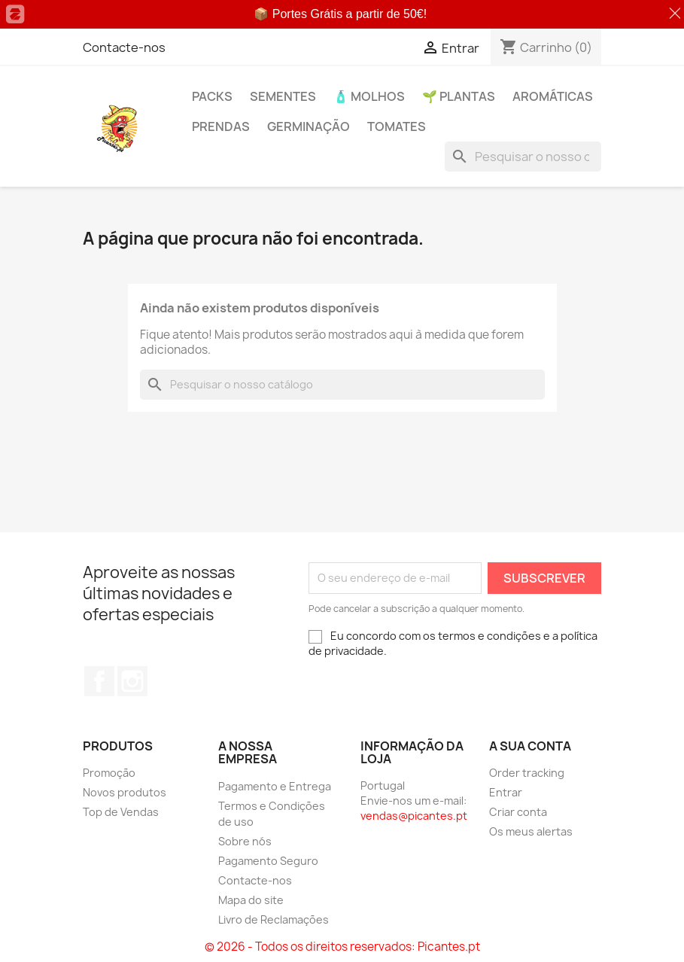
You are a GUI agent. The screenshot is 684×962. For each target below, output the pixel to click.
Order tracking (526, 773)
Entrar (505, 792)
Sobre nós (245, 841)
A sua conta (530, 746)
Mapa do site (251, 900)
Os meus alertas (531, 831)
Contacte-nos (124, 47)
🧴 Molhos (369, 96)
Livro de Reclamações (273, 919)
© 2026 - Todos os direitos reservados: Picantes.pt (342, 946)
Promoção (109, 773)
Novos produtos (124, 792)
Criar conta (518, 812)
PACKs (212, 96)
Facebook (99, 681)
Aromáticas (552, 96)
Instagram (132, 681)
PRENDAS (221, 126)
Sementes (283, 96)
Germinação (308, 126)
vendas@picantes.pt (413, 815)
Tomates (396, 126)
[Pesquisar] (523, 157)
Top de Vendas (121, 812)
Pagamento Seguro (268, 861)
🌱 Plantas (458, 96)
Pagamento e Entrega (274, 786)
